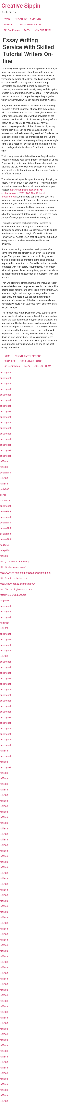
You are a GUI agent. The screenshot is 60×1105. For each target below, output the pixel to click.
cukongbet (5, 372)
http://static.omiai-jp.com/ (13, 578)
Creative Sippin (20, 5)
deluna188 (5, 472)
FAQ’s (27, 30)
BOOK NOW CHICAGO (31, 24)
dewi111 (4, 494)
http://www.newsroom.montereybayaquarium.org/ (25, 572)
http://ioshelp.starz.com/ (13, 567)
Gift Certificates (12, 30)
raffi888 (4, 461)
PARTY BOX (10, 24)
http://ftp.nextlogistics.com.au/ (16, 589)
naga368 (4, 545)
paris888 (4, 489)
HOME (7, 18)
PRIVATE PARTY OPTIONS (27, 18)
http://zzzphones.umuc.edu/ (14, 561)
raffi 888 (4, 628)
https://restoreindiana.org (13, 595)
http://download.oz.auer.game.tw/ (17, 583)
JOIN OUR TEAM (42, 30)
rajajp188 (5, 550)
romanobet (5, 500)
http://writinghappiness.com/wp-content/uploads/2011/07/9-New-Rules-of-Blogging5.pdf (23, 193)
